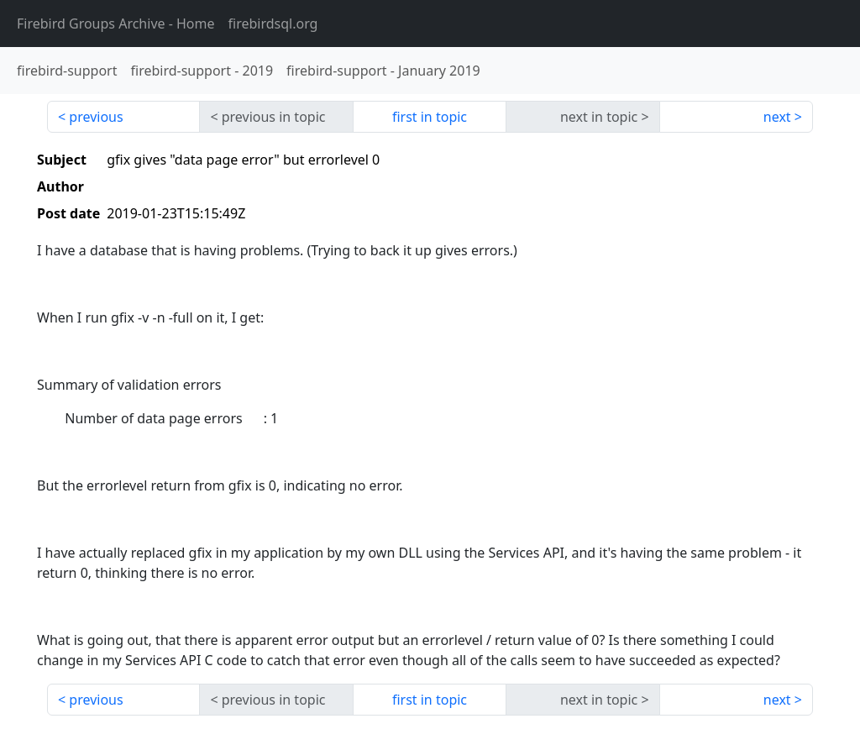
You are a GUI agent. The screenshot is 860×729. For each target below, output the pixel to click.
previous (96, 117)
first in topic (429, 117)
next (777, 117)
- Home (116, 23)
